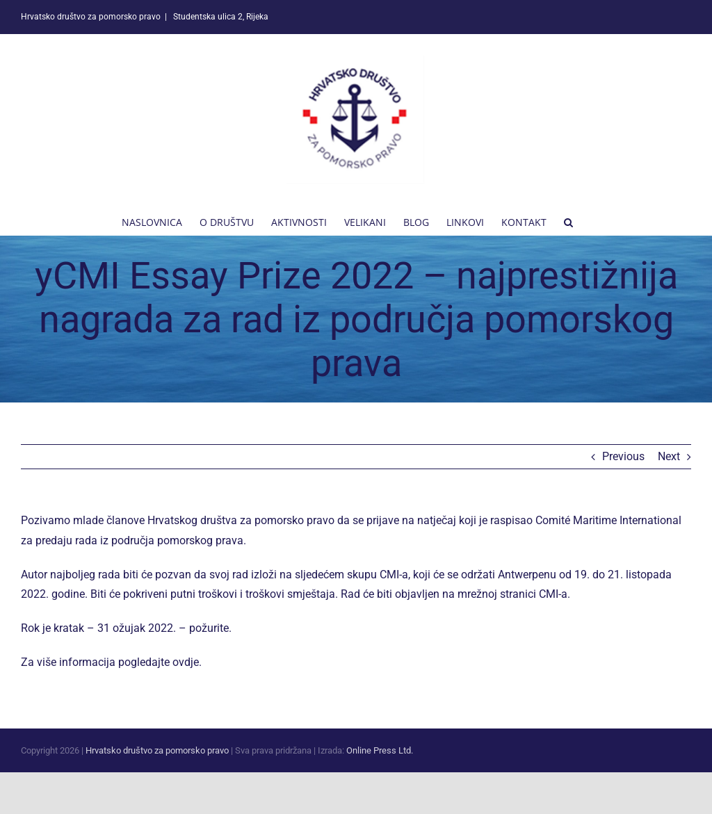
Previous (623, 456)
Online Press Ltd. (379, 750)
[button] (568, 221)
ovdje (185, 662)
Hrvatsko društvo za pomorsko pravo (157, 750)
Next (669, 456)
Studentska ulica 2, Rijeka (219, 17)
